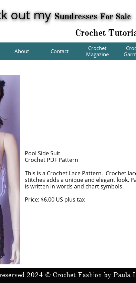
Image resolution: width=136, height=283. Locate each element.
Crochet (91, 32)
